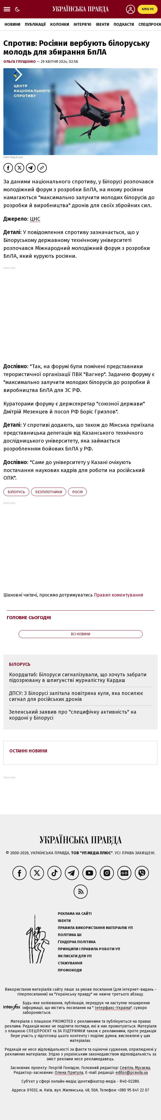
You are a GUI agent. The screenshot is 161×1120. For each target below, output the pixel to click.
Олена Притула (69, 1072)
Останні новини (28, 751)
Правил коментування (118, 595)
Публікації (35, 24)
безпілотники (48, 492)
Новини (12, 24)
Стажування (70, 963)
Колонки (59, 24)
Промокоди (70, 970)
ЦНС (35, 219)
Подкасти (124, 24)
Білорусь (16, 492)
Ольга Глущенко (20, 61)
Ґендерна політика (77, 942)
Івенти (102, 24)
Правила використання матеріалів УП (95, 928)
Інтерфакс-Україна (113, 1007)
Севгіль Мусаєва (135, 1067)
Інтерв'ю (82, 24)
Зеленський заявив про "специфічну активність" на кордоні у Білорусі (72, 715)
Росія (77, 492)
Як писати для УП (75, 956)
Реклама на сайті (75, 913)
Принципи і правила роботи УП (89, 949)
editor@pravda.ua (132, 1072)
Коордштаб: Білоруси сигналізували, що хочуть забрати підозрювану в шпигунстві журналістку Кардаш (77, 677)
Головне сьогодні (29, 618)
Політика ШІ (69, 935)
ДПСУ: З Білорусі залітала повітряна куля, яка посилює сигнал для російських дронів (76, 696)
